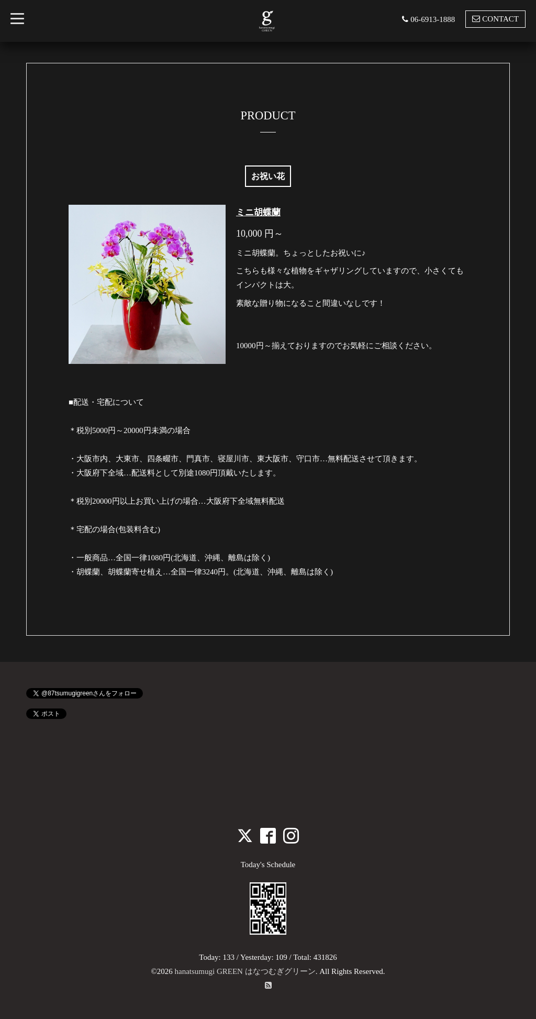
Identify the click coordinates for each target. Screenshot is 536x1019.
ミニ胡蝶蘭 (258, 212)
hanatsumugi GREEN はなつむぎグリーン (245, 971)
